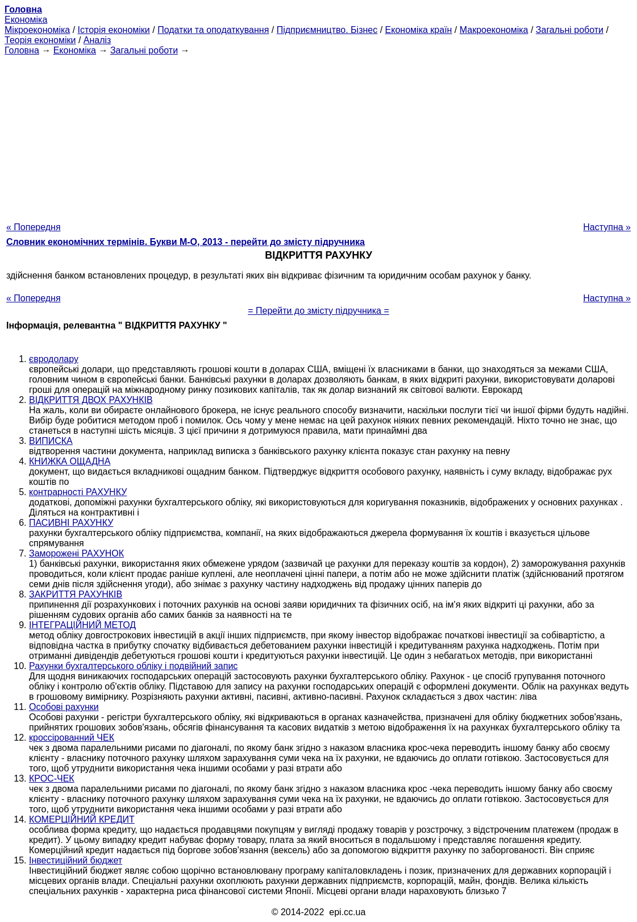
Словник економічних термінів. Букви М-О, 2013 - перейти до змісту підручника (185, 242)
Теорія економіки (40, 40)
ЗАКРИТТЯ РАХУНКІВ (75, 594)
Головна (22, 50)
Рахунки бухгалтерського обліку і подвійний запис (133, 666)
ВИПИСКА (51, 441)
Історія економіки (114, 30)
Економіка (26, 19)
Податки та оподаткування (213, 30)
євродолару (53, 359)
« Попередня (33, 227)
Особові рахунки (64, 707)
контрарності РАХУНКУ (78, 492)
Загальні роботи (569, 30)
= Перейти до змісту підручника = (318, 310)
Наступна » (607, 227)
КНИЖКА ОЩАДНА (69, 461)
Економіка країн (418, 30)
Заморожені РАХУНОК (76, 553)
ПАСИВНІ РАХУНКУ (71, 523)
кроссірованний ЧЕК (71, 737)
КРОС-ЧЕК (51, 778)
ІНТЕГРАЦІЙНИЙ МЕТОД (82, 625)
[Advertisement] (318, 135)
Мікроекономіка (37, 30)
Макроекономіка (494, 30)
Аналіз (97, 40)
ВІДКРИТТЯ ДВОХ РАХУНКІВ (91, 400)
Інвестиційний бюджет (75, 860)
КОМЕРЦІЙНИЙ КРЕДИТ (82, 819)
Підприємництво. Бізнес (327, 30)
